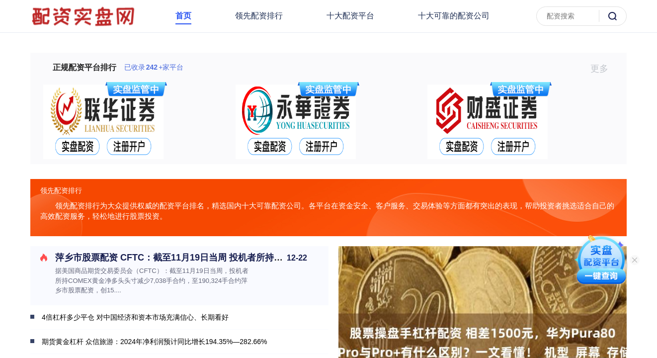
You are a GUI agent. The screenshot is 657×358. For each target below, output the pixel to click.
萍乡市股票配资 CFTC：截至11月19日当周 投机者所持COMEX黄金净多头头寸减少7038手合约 (244, 258)
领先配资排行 (259, 15)
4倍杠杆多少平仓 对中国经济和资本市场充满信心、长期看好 (135, 317)
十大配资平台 (350, 15)
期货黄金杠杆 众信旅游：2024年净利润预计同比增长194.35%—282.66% (154, 342)
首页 (183, 15)
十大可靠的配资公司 (454, 15)
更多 (603, 69)
